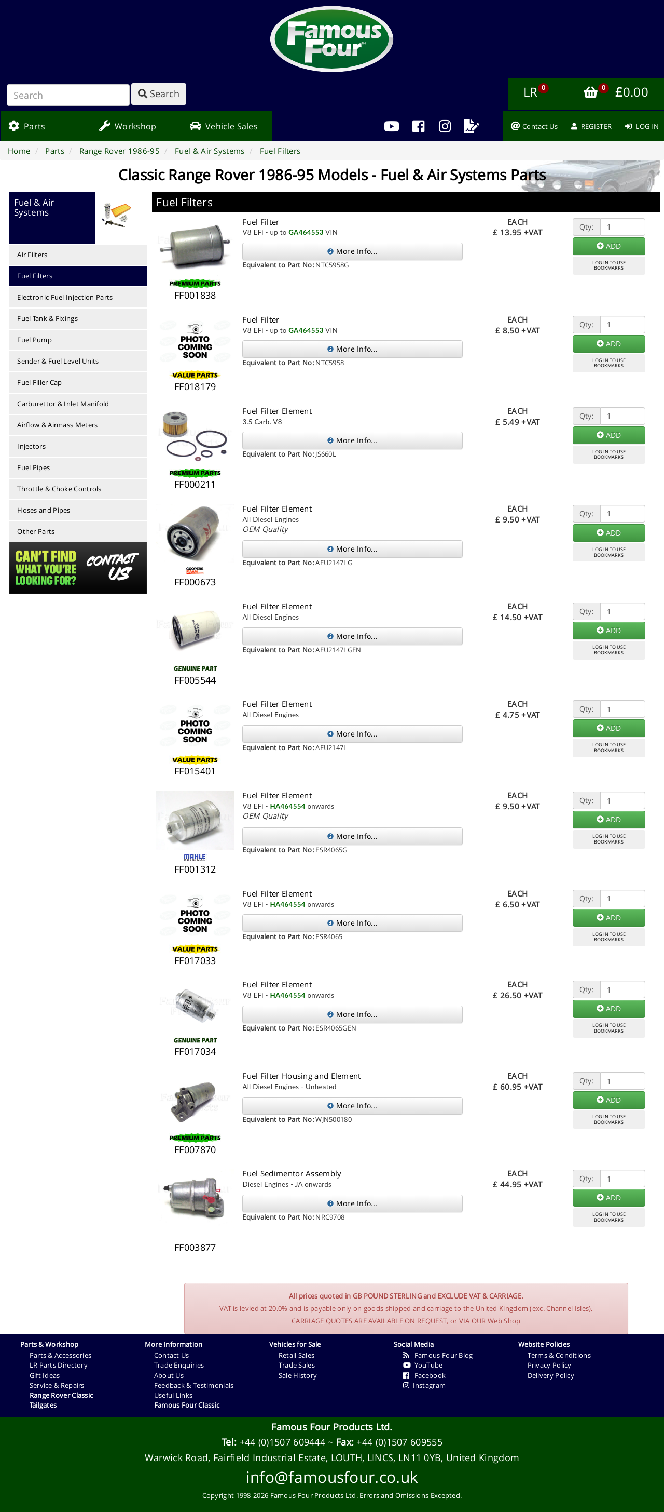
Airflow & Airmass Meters (57, 425)
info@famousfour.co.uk (332, 1477)
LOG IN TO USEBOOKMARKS (609, 265)
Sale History (298, 1375)
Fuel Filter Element (277, 411)
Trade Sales (297, 1365)
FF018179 (195, 386)
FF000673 (195, 582)
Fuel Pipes (33, 467)
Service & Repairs (57, 1385)
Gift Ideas (45, 1375)
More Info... (352, 251)
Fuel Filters (34, 275)
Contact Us (171, 1355)
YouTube (423, 1365)
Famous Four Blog (438, 1355)
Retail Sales (297, 1355)
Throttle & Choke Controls (59, 488)
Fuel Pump (34, 339)
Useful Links (173, 1395)
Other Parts (35, 531)
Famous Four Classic (187, 1405)
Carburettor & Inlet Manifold (63, 403)
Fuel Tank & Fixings (47, 318)
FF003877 (195, 1247)
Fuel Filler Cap (39, 382)
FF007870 (195, 1149)
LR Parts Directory (59, 1365)
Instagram (424, 1385)
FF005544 (195, 680)
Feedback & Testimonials (194, 1385)
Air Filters (32, 254)
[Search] (68, 95)
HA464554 (287, 806)
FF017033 (195, 960)
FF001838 (195, 295)
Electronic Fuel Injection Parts (65, 297)
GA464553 (306, 232)
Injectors (31, 446)
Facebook (424, 1375)
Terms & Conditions (559, 1355)
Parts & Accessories (61, 1355)
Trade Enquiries (179, 1365)
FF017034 (195, 1051)
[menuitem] (418, 126)
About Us (169, 1375)
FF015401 (195, 771)
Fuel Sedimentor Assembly (291, 1173)
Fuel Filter (260, 222)
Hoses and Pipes (44, 510)
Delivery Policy (551, 1375)
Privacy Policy (550, 1365)
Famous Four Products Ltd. (332, 1427)
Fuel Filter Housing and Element (301, 1076)
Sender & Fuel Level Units (58, 361)
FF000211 (195, 484)
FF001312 (195, 869)
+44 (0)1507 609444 (282, 1442)
